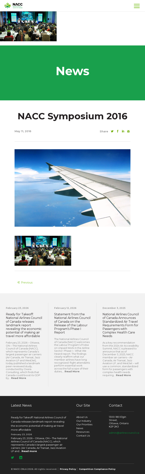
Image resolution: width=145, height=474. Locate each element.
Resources (82, 431)
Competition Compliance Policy (97, 469)
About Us (81, 417)
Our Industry (83, 420)
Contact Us (83, 435)
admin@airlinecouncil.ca (124, 432)
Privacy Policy (68, 469)
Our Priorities (84, 424)
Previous (26, 282)
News (79, 428)
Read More (18, 378)
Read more (29, 451)
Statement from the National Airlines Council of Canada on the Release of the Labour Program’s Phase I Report (72, 323)
